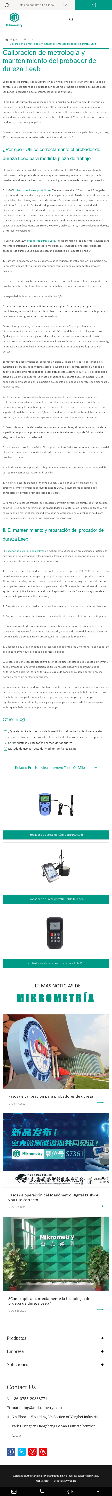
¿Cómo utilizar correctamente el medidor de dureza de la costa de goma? (55, 737)
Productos (16, 1338)
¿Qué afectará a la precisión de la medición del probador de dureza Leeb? (55, 731)
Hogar (13, 39)
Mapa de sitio (43, 1480)
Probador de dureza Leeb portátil (24, 551)
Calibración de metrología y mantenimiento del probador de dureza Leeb (53, 43)
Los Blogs (25, 39)
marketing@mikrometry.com (37, 1407)
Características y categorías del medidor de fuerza (40, 743)
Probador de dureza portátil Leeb (32, 190)
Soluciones (17, 1364)
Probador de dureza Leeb (40, 240)
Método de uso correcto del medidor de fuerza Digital (42, 749)
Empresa (15, 1351)
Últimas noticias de (56, 993)
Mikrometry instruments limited (50, 1475)
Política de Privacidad (65, 1480)
